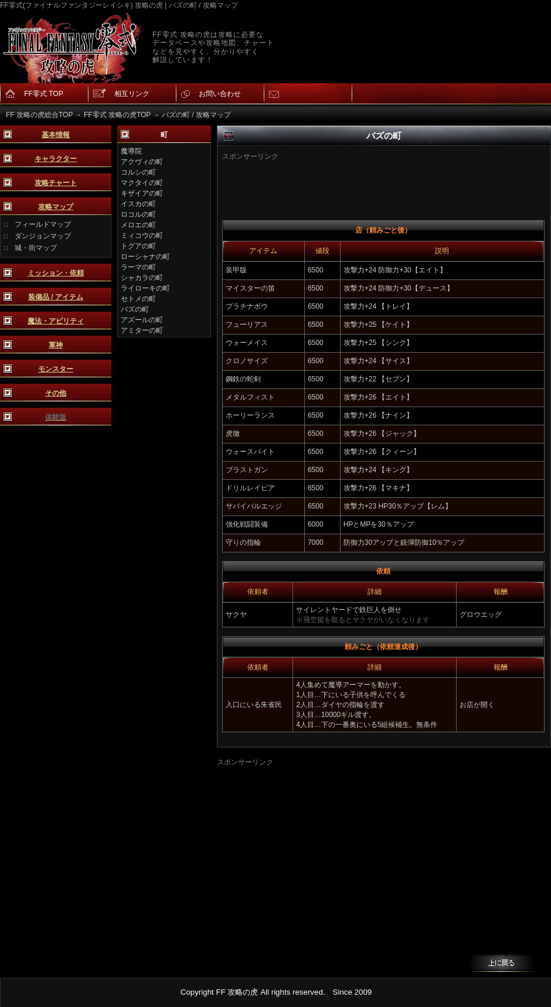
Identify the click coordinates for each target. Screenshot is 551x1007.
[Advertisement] (365, 179)
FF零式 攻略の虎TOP (117, 115)
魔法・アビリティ (56, 321)
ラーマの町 (138, 267)
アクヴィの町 (142, 162)
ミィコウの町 (142, 235)
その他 (55, 393)
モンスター (55, 369)
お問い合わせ (220, 94)
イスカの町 (138, 204)
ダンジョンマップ (43, 236)
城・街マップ (36, 248)
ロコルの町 (138, 214)
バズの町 (135, 309)
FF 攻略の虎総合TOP (39, 115)
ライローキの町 (145, 288)
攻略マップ (55, 207)
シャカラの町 (142, 278)
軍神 (56, 345)
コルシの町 (138, 172)
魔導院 (131, 151)
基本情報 (56, 135)
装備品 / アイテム (55, 297)
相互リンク (131, 94)
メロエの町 (138, 225)
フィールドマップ (43, 224)
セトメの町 (138, 299)
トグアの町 (138, 246)
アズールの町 (142, 320)
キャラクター (56, 159)
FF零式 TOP (43, 94)
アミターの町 (142, 330)
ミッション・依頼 (56, 273)
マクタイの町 (142, 183)
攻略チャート (56, 183)
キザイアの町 (142, 193)
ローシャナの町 (145, 256)
